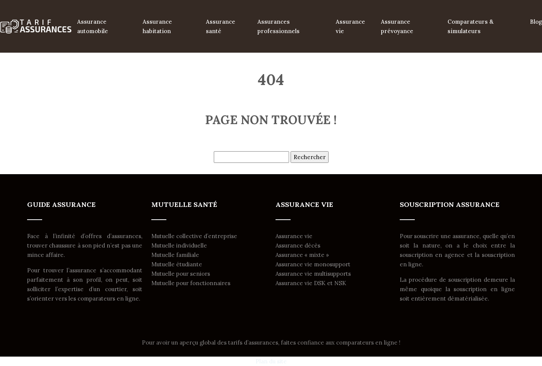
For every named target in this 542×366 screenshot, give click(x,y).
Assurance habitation (157, 26)
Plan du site (271, 361)
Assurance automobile (92, 26)
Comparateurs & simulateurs (470, 26)
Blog (536, 21)
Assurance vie (350, 26)
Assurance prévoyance (397, 26)
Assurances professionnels (278, 26)
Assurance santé (220, 26)
